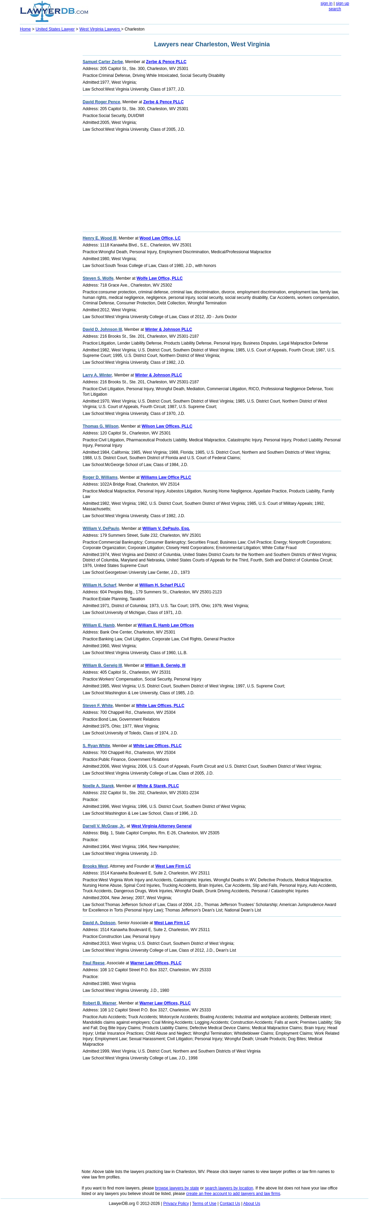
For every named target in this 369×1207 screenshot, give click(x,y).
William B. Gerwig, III (165, 665)
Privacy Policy (176, 1203)
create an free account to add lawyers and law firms (233, 1193)
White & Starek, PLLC (158, 786)
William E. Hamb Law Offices (166, 625)
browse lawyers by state (177, 1188)
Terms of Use (204, 1203)
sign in (327, 3)
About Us (251, 1203)
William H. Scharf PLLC (162, 585)
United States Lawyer (55, 29)
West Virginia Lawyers (100, 29)
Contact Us (230, 1203)
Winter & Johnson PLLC (168, 329)
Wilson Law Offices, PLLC (167, 426)
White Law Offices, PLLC (160, 705)
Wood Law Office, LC (160, 238)
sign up (342, 3)
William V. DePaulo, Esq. (166, 528)
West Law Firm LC (173, 866)
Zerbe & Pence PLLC (166, 61)
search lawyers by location (229, 1188)
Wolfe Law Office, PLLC (159, 278)
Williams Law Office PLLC (166, 477)
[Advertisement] (47, 139)
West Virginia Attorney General (161, 826)
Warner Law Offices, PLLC (156, 963)
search (335, 9)
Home (25, 29)
